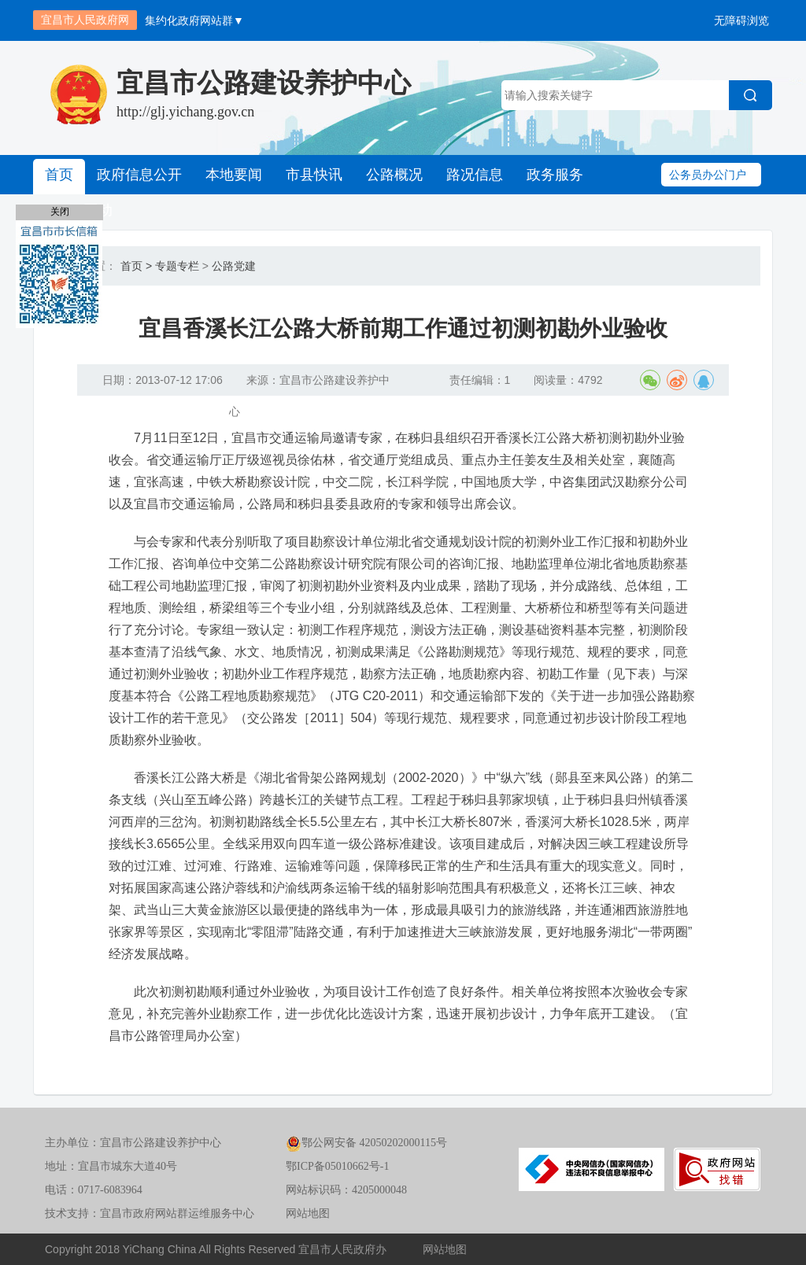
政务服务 (555, 175)
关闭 (59, 211)
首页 (59, 175)
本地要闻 (233, 175)
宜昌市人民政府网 (85, 19)
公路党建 (234, 266)
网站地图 (308, 1213)
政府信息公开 (139, 175)
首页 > (136, 266)
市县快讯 (314, 175)
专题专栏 (177, 266)
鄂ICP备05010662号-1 (337, 1166)
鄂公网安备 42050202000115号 (366, 1143)
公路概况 (394, 175)
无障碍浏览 (741, 20)
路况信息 (474, 175)
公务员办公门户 (707, 174)
